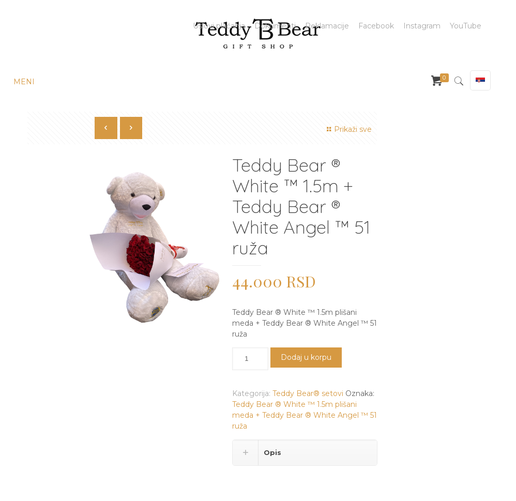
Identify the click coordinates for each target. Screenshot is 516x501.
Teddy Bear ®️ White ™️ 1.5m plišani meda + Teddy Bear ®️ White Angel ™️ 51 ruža (304, 415)
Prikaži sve (348, 129)
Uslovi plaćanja (219, 25)
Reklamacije (327, 25)
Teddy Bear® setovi (307, 393)
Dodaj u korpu (306, 357)
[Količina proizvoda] (250, 358)
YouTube (465, 25)
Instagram (422, 25)
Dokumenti (275, 25)
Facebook (376, 25)
